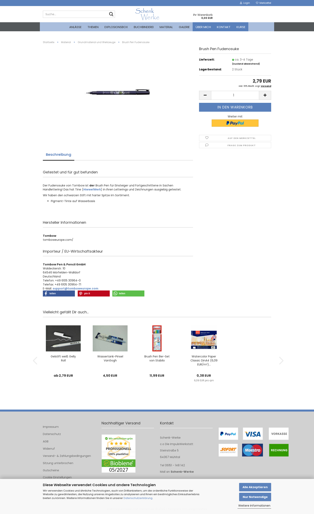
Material (166, 27)
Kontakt (223, 27)
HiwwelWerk (92, 189)
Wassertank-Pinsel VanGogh (110, 358)
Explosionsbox (116, 27)
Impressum (51, 427)
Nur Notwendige (255, 497)
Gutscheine (51, 470)
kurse (241, 27)
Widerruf (49, 449)
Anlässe (75, 27)
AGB (45, 441)
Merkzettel (263, 3)
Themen (93, 27)
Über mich (203, 27)
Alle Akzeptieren (255, 487)
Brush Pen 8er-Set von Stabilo (157, 358)
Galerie (184, 27)
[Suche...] (111, 14)
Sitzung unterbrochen (58, 463)
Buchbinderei (144, 27)
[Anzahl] (235, 95)
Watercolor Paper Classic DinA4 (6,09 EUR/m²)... (203, 360)
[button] (205, 95)
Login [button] (245, 3)
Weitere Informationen (254, 506)
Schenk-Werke (182, 472)
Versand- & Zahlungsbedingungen (67, 456)
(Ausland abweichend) (246, 63)
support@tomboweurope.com (75, 288)
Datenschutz (52, 434)
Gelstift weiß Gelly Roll (63, 358)
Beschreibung (58, 154)
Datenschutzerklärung (138, 498)
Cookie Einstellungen (57, 477)
